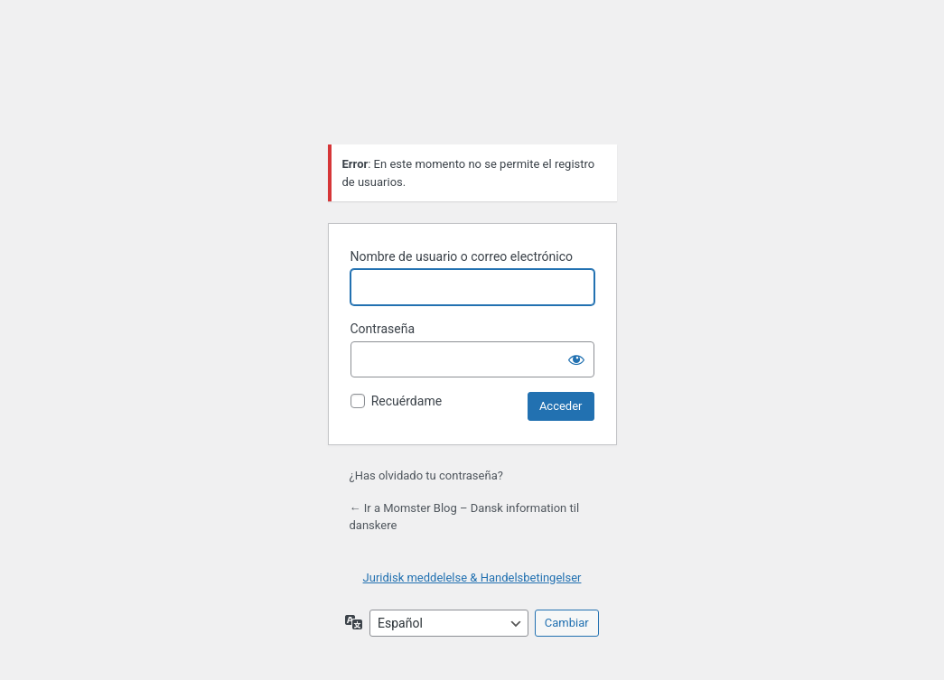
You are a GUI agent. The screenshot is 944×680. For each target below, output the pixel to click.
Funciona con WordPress (472, 85)
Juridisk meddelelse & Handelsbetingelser (472, 577)
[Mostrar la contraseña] (576, 359)
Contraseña (383, 328)
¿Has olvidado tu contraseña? (426, 475)
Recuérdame (406, 401)
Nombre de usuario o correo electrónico (462, 256)
